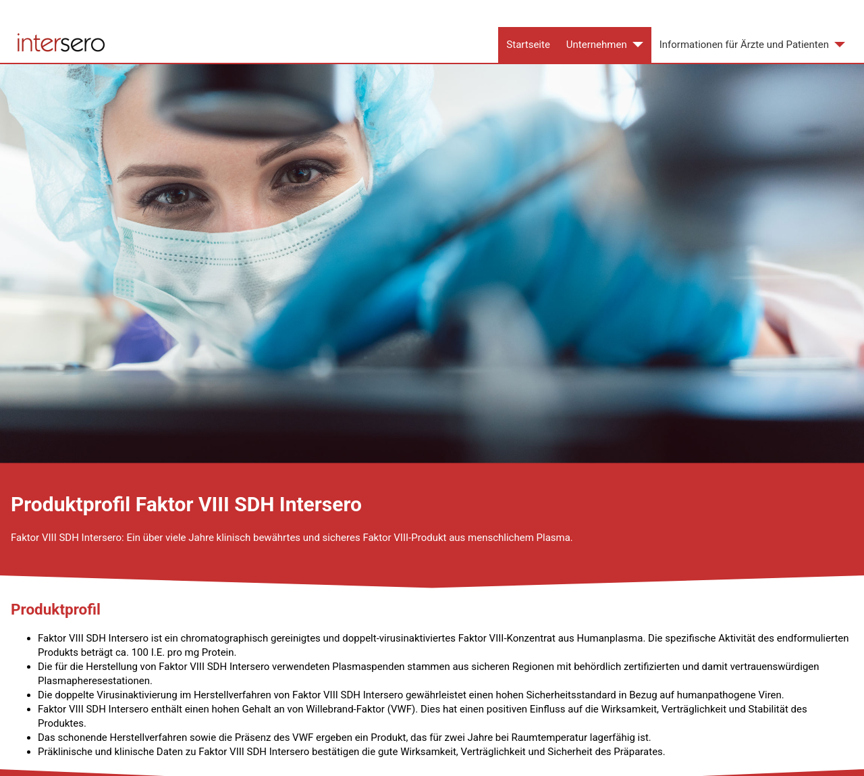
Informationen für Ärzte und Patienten (744, 44)
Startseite (528, 44)
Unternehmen (596, 44)
